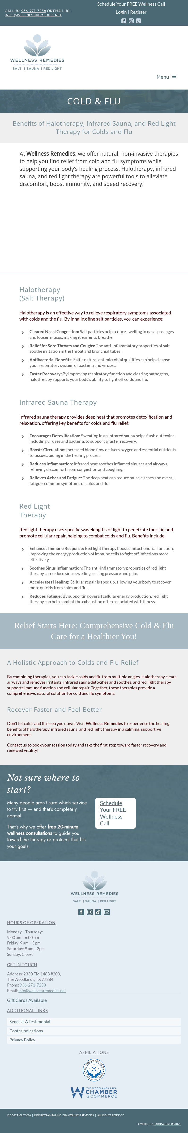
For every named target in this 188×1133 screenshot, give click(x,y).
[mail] (107, 912)
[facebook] (123, 20)
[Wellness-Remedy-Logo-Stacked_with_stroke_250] (36, 35)
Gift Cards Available (27, 1000)
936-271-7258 (33, 11)
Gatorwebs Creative (167, 1123)
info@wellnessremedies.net (33, 15)
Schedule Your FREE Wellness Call (131, 4)
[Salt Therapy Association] (94, 1060)
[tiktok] (138, 20)
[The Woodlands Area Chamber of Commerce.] (94, 1088)
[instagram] (131, 20)
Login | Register (131, 12)
